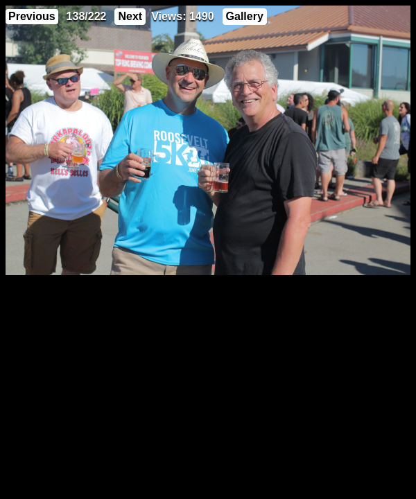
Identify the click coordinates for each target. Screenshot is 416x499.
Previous (31, 16)
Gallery (244, 16)
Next (130, 16)
